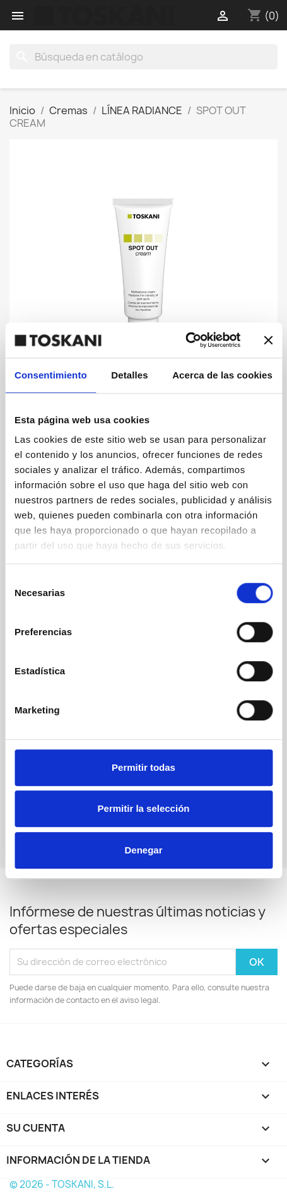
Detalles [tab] (129, 375)
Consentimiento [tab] (51, 375)
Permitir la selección (144, 808)
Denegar (143, 850)
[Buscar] (143, 56)
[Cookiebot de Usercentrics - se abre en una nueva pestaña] (185, 340)
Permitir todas (143, 767)
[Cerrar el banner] (268, 340)
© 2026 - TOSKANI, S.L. (61, 1184)
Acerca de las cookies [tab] (222, 375)
